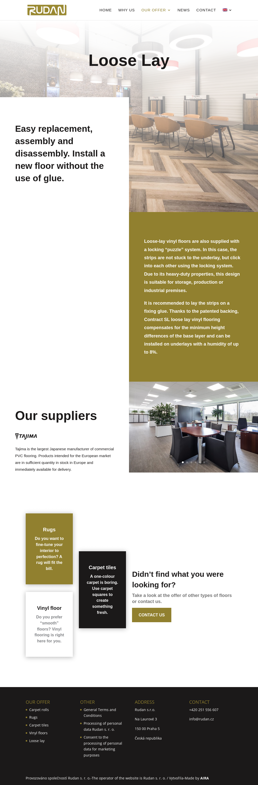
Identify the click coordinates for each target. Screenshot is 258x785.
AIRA (204, 778)
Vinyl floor (49, 608)
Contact (206, 10)
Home (106, 10)
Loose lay (37, 740)
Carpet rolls (39, 709)
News (183, 10)
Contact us (152, 615)
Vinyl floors (38, 732)
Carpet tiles (102, 567)
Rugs (49, 529)
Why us (126, 10)
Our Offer (153, 10)
